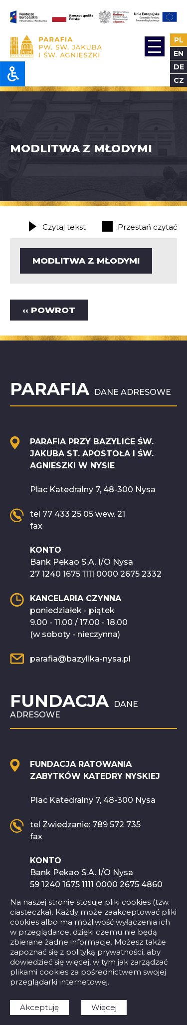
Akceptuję (39, 1007)
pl (179, 39)
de (179, 66)
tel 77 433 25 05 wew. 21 (77, 514)
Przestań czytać (147, 227)
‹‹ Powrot (48, 310)
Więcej (104, 1007)
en (179, 53)
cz (179, 80)
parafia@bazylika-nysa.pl (80, 659)
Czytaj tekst (64, 227)
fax (36, 526)
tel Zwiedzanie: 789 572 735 (85, 824)
